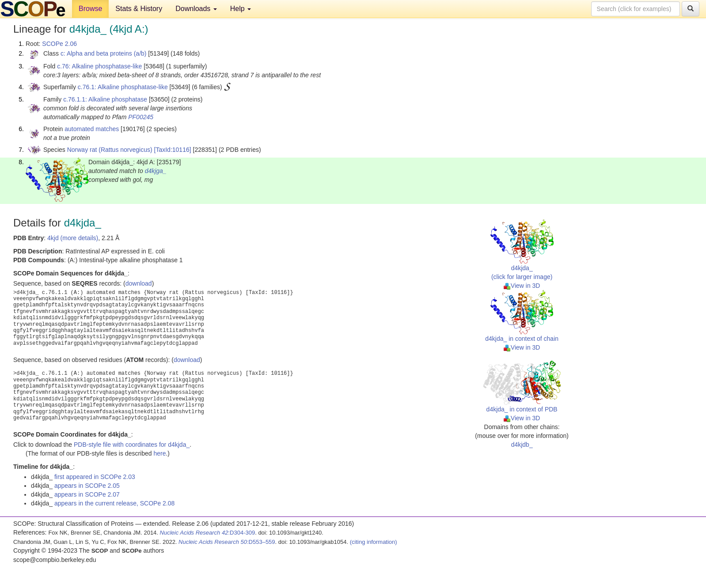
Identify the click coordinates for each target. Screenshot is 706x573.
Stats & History (138, 8)
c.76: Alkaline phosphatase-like (99, 66)
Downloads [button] (196, 8)
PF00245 (140, 117)
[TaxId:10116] (172, 149)
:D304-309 (207, 532)
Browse (90, 8)
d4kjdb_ (522, 444)
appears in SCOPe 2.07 (87, 494)
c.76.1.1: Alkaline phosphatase (105, 99)
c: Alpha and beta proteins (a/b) (104, 53)
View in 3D (522, 285)
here (159, 453)
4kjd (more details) (72, 237)
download (138, 283)
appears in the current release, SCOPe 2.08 (114, 503)
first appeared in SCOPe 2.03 (94, 476)
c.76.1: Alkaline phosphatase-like (123, 86)
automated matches (92, 128)
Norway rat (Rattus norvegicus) (109, 149)
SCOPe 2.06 (59, 43)
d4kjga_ (156, 170)
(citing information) (373, 542)
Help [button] (240, 8)
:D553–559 (226, 542)
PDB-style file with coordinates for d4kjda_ (132, 444)
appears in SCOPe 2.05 (87, 485)
